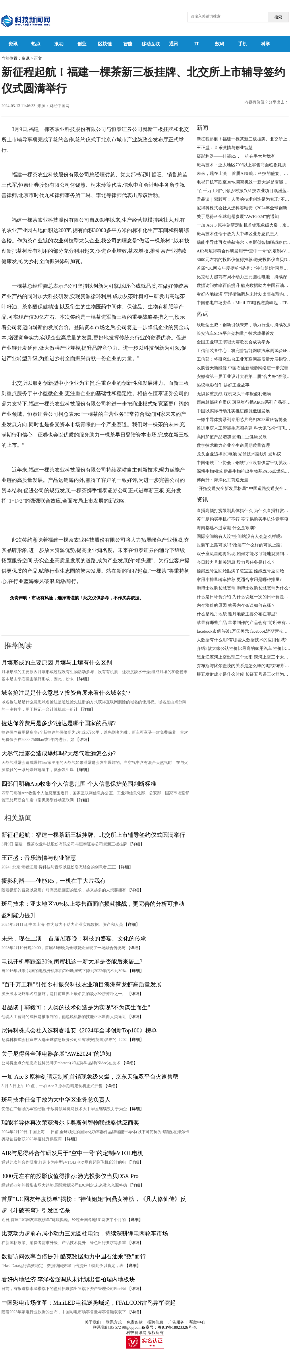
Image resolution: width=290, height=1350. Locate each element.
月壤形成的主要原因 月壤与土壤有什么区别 (56, 662)
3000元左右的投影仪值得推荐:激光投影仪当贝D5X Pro (69, 1176)
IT (196, 43)
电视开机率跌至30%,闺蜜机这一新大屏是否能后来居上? (71, 961)
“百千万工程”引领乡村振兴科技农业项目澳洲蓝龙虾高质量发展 (81, 984)
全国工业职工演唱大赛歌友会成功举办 (233, 342)
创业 (81, 43)
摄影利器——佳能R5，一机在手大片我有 (53, 881)
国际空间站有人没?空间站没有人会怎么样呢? (239, 536)
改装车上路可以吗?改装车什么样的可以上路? (239, 545)
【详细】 (83, 679)
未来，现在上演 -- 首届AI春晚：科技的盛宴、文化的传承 (73, 938)
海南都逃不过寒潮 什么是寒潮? (226, 528)
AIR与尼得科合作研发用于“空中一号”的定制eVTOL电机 (72, 1153)
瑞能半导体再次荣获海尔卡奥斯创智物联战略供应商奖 (70, 1122)
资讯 (13, 43)
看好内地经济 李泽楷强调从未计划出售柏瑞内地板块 (68, 1279)
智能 (127, 43)
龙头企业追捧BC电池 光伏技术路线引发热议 (239, 454)
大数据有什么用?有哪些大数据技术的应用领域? (242, 640)
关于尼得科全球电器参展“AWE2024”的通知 (56, 1053)
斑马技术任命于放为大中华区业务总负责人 (56, 1099)
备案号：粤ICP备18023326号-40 (169, 1327)
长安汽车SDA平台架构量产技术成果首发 (235, 333)
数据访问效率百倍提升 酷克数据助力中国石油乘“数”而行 (73, 1256)
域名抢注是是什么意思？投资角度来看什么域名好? (65, 693)
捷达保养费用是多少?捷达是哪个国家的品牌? (58, 723)
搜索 (278, 17)
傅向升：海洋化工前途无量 (222, 480)
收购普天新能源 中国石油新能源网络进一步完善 (242, 368)
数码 (219, 43)
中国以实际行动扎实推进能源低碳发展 (233, 411)
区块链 (105, 43)
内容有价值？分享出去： (266, 102)
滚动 (58, 43)
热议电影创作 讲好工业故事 (223, 385)
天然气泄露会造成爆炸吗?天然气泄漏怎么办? (58, 753)
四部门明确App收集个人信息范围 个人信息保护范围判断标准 (78, 784)
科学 (265, 43)
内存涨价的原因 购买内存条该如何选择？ (236, 605)
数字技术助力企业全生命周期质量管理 (233, 445)
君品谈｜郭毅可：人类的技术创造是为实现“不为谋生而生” (75, 1007)
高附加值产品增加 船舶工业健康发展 (232, 436)
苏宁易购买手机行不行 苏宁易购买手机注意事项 (242, 519)
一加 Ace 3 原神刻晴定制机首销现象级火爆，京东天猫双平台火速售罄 (90, 1076)
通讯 (173, 43)
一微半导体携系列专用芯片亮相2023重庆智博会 (242, 419)
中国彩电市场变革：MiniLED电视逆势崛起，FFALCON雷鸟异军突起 (88, 1302)
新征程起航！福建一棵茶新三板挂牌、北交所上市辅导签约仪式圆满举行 (93, 835)
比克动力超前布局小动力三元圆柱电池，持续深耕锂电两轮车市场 (84, 1233)
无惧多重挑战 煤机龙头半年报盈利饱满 (234, 393)
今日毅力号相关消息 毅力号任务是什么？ (236, 562)
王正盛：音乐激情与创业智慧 (38, 858)
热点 (35, 43)
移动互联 (151, 43)
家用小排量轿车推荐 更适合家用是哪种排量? (239, 579)
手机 (242, 43)
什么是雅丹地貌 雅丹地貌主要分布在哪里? (237, 614)
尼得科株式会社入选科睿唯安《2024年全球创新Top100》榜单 (79, 1030)
